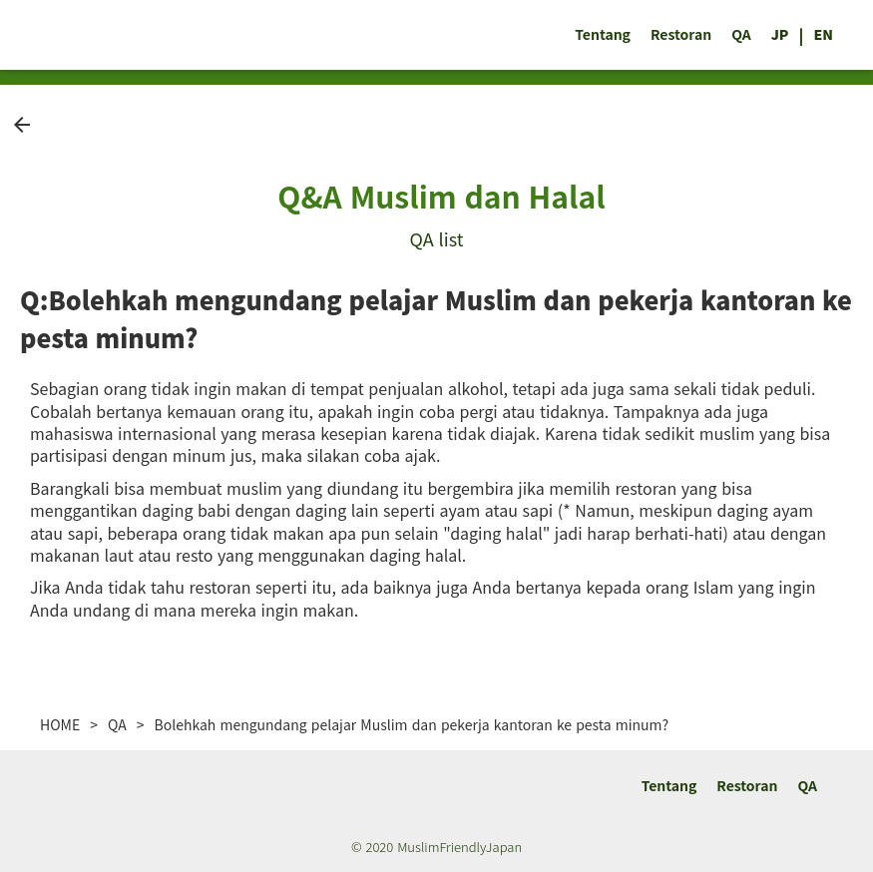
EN (823, 34)
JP (780, 34)
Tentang (603, 34)
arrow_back (22, 125)
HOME (60, 724)
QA (741, 34)
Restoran (681, 34)
